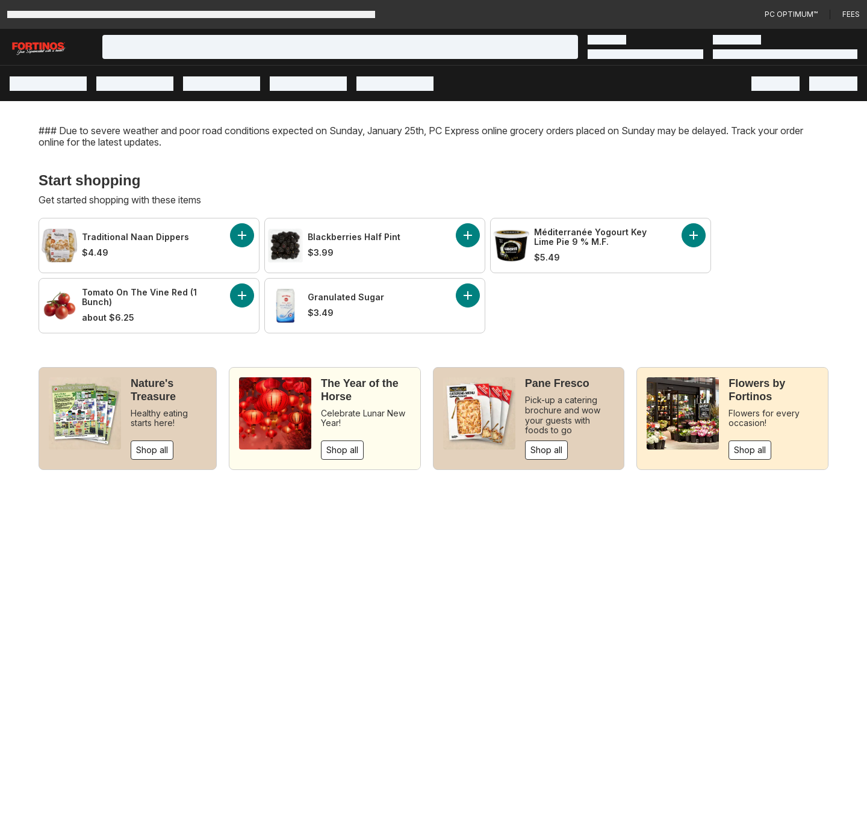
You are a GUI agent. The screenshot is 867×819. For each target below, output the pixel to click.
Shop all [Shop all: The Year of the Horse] (342, 450)
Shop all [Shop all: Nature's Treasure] (152, 450)
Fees (851, 14)
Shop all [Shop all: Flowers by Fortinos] (750, 450)
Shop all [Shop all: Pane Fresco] (546, 450)
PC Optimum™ (791, 14)
